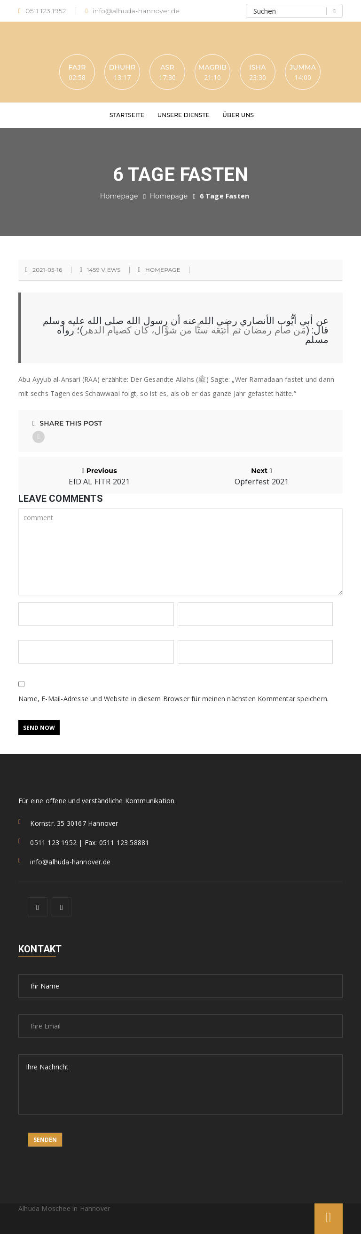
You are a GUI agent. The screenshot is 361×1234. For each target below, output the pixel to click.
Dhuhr (122, 67)
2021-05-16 (47, 270)
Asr (167, 67)
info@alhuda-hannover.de (133, 11)
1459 (104, 270)
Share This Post (67, 423)
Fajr (77, 67)
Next (261, 476)
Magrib (212, 67)
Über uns (238, 115)
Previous (99, 476)
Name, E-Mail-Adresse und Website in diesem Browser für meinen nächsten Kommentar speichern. (173, 698)
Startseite (127, 115)
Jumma (303, 67)
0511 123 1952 (42, 11)
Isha (257, 67)
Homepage (119, 196)
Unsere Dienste (183, 115)
